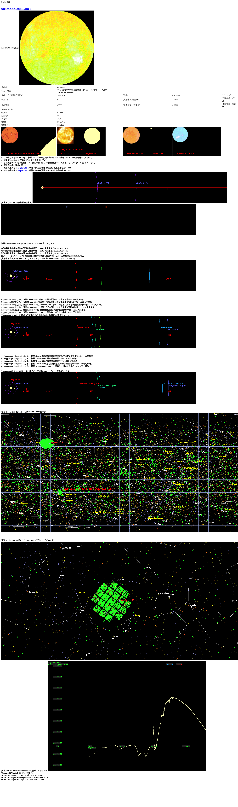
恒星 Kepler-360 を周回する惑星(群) (16, 9)
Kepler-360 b (23, 168)
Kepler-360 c (23, 170)
